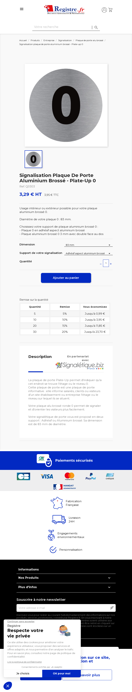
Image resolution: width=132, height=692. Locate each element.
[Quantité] (106, 263)
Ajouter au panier (66, 278)
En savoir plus (87, 675)
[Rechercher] (66, 27)
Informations (28, 569)
